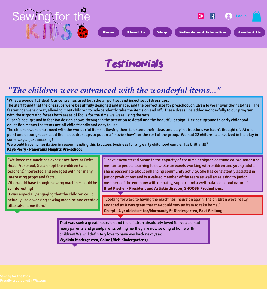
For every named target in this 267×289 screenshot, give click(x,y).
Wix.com (39, 280)
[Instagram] (201, 16)
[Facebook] (212, 16)
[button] (256, 16)
